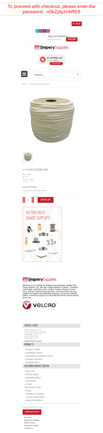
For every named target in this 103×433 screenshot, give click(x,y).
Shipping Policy (33, 377)
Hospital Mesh (33, 362)
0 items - (52, 61)
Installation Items (34, 352)
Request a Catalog (35, 393)
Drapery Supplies (34, 359)
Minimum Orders (34, 387)
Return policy (32, 374)
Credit (29, 384)
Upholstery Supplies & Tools (39, 356)
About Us (30, 371)
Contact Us (28, 428)
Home (24, 84)
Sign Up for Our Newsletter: (58, 36)
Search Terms (29, 423)
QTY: (25, 176)
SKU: (25, 174)
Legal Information (34, 400)
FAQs (28, 390)
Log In (76, 24)
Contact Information (35, 397)
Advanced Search (31, 426)
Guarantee (31, 381)
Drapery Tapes (33, 349)
